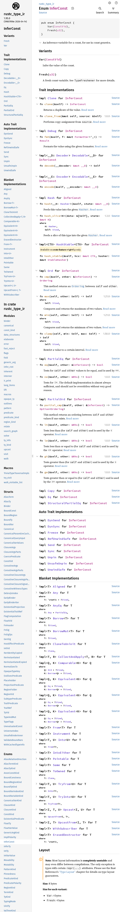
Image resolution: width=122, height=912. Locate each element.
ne (46, 376)
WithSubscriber (65, 828)
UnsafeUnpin (57, 563)
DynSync (54, 526)
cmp (46, 276)
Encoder (62, 176)
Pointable (61, 759)
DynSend (54, 520)
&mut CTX (89, 256)
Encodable (80, 176)
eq (46, 364)
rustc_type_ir (46, 3)
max (46, 296)
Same (56, 765)
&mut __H (101, 203)
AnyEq (57, 605)
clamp (48, 333)
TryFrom (64, 784)
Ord (50, 271)
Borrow (58, 618)
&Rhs (74, 376)
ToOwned (59, 771)
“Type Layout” (67, 872)
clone (48, 104)
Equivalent (67, 679)
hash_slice (52, 215)
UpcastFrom (54, 816)
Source (43, 12)
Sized (55, 229)
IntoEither (61, 752)
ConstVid (60, 26)
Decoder (62, 155)
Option (44, 409)
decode (49, 165)
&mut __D (79, 165)
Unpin (52, 557)
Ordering (46, 280)
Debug (52, 131)
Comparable (67, 663)
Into (61, 740)
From (56, 727)
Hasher (65, 203)
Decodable (80, 155)
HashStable (65, 244)
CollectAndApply (71, 657)
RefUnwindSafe (59, 539)
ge (46, 472)
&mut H (44, 219)
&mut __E (90, 186)
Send (51, 545)
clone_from (52, 116)
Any (55, 593)
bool (100, 364)
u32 (59, 30)
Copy (51, 491)
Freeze (53, 532)
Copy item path (72, 8)
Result (44, 140)
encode (49, 186)
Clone (52, 98)
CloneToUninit (64, 644)
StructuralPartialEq (64, 503)
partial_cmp (53, 405)
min (46, 315)
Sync (51, 551)
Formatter (82, 136)
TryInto (64, 797)
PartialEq (55, 359)
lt (46, 424)
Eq (49, 497)
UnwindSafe (56, 569)
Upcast (68, 809)
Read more (87, 110)
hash (47, 203)
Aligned (59, 586)
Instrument (61, 733)
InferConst (74, 98)
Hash (51, 198)
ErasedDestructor (67, 835)
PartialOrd (56, 399)
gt (46, 456)
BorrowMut (61, 631)
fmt (46, 136)
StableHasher (57, 259)
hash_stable (53, 256)
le (46, 440)
